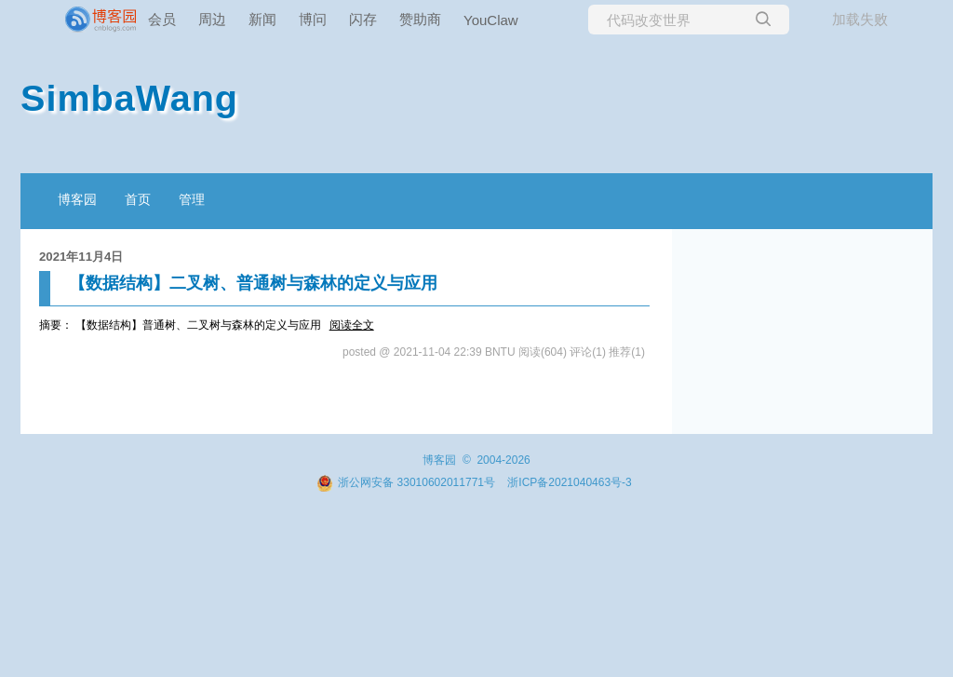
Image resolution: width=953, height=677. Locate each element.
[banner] (74, 20)
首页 (138, 199)
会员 (162, 19)
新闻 (262, 19)
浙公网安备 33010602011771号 (405, 482)
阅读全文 (351, 325)
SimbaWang (129, 97)
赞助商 (420, 19)
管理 (192, 199)
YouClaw (490, 20)
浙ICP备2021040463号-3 (569, 482)
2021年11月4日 (81, 257)
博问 (313, 19)
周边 (212, 19)
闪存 (363, 19)
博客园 (77, 199)
